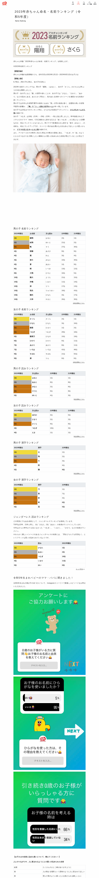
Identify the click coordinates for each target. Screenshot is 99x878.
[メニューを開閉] (95, 3)
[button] (79, 303)
